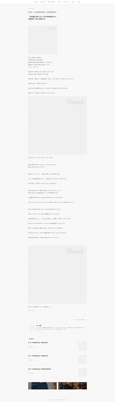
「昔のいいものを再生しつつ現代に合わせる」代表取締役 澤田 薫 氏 (42, 345)
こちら (36, 67)
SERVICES (42, 1)
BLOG (79, 1)
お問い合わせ (66, 1)
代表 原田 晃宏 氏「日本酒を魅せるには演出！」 (38, 371)
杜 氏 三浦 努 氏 (32, 358)
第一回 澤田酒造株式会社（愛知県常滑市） (38, 342)
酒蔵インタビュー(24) (31, 310)
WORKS (73, 1)
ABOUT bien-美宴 (51, 1)
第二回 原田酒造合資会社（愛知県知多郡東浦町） (40, 369)
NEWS (59, 1)
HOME (36, 1)
